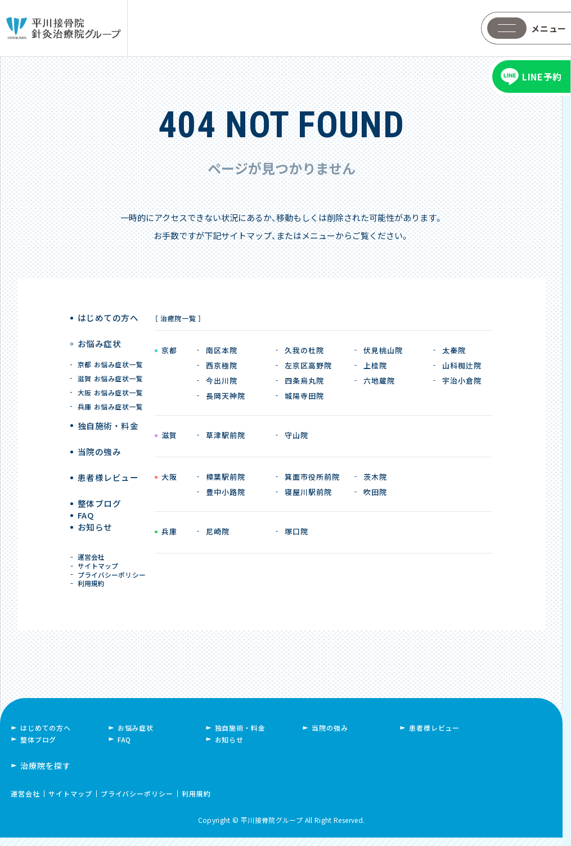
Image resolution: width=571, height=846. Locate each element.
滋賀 (169, 435)
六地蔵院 (379, 380)
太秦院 (454, 350)
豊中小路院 (225, 492)
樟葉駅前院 (225, 476)
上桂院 (375, 365)
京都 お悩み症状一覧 (110, 353)
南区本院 (221, 350)
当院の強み (99, 435)
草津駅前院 (225, 435)
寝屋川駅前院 (308, 492)
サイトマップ (99, 561)
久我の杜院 (304, 350)
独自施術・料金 (240, 736)
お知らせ (95, 519)
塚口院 (296, 531)
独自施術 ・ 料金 (107, 414)
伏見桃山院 (383, 350)
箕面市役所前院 (312, 476)
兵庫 (169, 532)
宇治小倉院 (462, 380)
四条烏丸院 (304, 380)
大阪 (169, 477)
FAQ (87, 498)
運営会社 (93, 548)
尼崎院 (218, 531)
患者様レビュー (107, 456)
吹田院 (375, 492)
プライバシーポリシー (113, 574)
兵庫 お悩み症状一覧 (110, 396)
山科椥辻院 (462, 365)
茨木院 (375, 476)
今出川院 (221, 380)
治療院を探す (45, 774)
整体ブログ (99, 477)
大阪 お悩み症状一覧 (110, 382)
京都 (169, 351)
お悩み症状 (99, 339)
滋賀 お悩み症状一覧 (110, 367)
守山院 (296, 435)
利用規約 (93, 587)
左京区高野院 (308, 365)
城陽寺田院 (304, 395)
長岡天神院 (225, 395)
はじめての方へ (107, 318)
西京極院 (221, 365)
